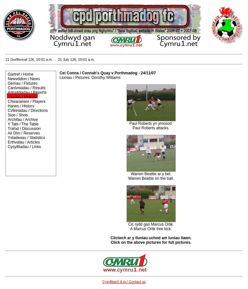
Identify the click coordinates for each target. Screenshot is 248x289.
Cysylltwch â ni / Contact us (124, 282)
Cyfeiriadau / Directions (28, 110)
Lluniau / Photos (22, 97)
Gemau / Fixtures (22, 83)
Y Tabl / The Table (23, 124)
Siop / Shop (18, 115)
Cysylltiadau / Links (24, 146)
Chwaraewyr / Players (27, 101)
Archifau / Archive (23, 119)
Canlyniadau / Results (27, 88)
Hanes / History (21, 106)
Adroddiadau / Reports (27, 92)
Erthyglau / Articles (24, 142)
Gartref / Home (20, 74)
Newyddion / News (24, 79)
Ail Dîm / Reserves (24, 133)
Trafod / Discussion (24, 128)
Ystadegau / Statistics (26, 137)
